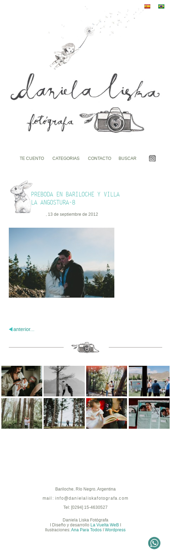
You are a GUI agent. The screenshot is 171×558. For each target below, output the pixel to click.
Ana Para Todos (86, 529)
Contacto (99, 158)
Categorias (66, 158)
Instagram (152, 158)
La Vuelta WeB (104, 525)
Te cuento (32, 158)
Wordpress (115, 529)
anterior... (23, 329)
